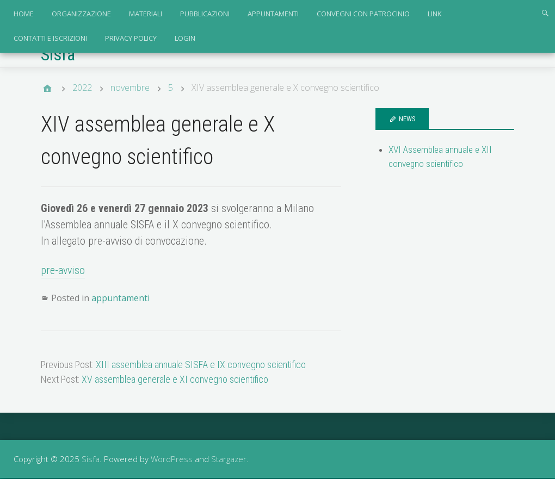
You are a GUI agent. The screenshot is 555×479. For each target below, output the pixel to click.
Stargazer (228, 458)
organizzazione (81, 13)
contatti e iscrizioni (50, 38)
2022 (82, 88)
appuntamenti (273, 13)
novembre (130, 88)
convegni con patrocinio (363, 13)
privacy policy (131, 38)
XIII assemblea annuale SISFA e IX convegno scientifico (201, 364)
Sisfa (58, 54)
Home (24, 13)
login (185, 38)
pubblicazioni (205, 13)
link (435, 13)
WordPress (172, 458)
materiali (145, 13)
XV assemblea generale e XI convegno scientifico (175, 379)
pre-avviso (63, 270)
